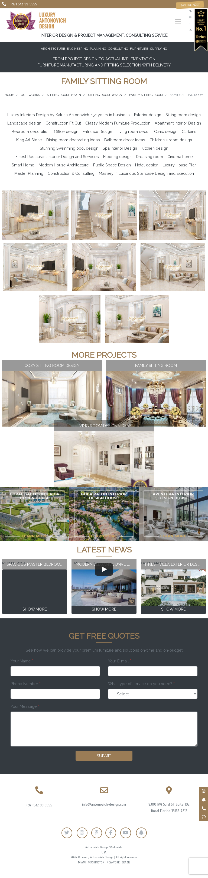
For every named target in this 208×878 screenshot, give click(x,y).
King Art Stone (29, 140)
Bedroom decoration (31, 131)
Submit (104, 755)
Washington (96, 862)
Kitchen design (154, 148)
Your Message (25, 706)
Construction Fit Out (63, 123)
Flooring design (117, 156)
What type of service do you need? (141, 683)
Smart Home (23, 165)
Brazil (126, 862)
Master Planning (28, 173)
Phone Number (26, 683)
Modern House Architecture (64, 165)
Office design (66, 131)
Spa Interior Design (120, 148)
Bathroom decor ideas (124, 140)
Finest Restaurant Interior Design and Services (57, 156)
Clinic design (165, 131)
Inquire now (190, 5)
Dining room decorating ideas (73, 140)
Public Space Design (112, 165)
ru (190, 29)
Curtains (189, 131)
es (189, 17)
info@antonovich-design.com (104, 804)
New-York (113, 862)
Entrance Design (97, 131)
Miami (82, 862)
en (190, 11)
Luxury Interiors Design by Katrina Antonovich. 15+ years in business (68, 114)
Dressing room (149, 156)
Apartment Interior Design (178, 123)
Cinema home (180, 156)
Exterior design (147, 114)
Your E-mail (119, 661)
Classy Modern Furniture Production (117, 123)
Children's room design (171, 140)
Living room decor (133, 131)
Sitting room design (183, 114)
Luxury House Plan (180, 165)
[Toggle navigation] (178, 21)
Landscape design (24, 123)
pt (189, 23)
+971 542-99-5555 (23, 4)
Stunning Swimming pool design (69, 148)
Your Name (22, 661)
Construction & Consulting (71, 173)
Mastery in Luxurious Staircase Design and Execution (146, 173)
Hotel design (146, 165)
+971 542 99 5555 (39, 805)
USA (104, 852)
